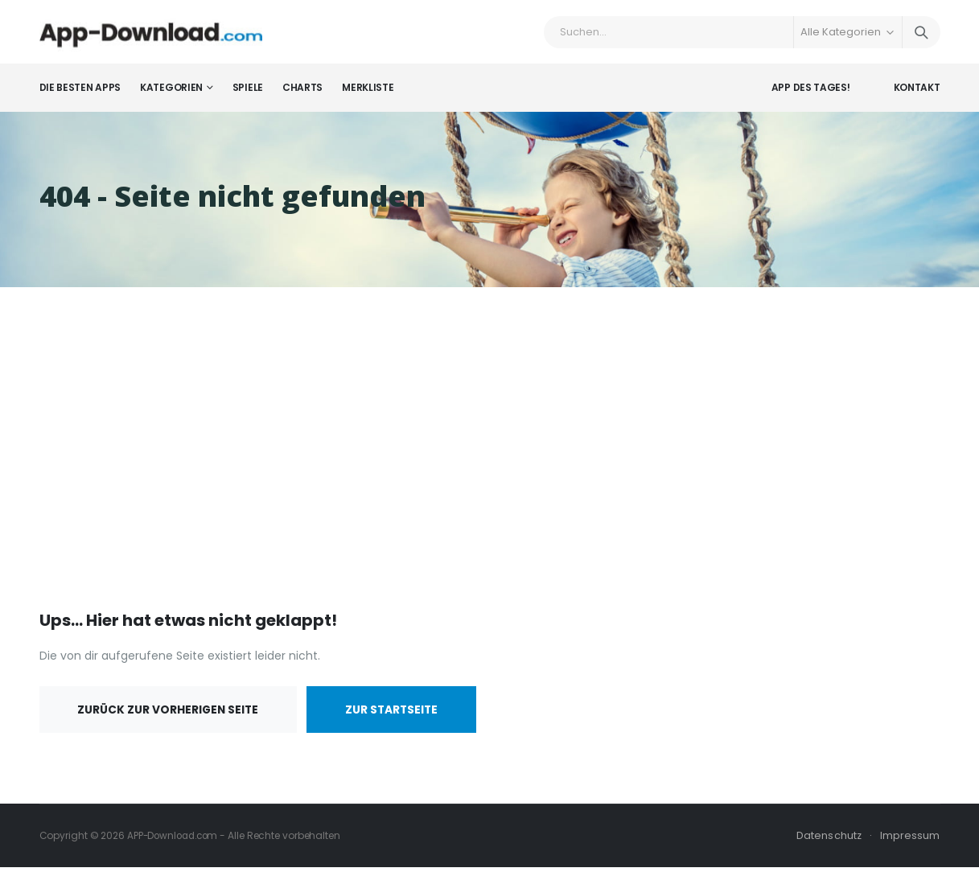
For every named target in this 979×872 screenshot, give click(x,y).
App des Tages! (810, 92)
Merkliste (367, 92)
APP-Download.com (175, 840)
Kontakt (917, 92)
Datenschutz (829, 840)
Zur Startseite (399, 714)
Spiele (247, 92)
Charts (302, 92)
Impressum (910, 840)
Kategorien (171, 92)
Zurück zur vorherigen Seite (170, 714)
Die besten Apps (80, 92)
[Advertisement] (490, 453)
